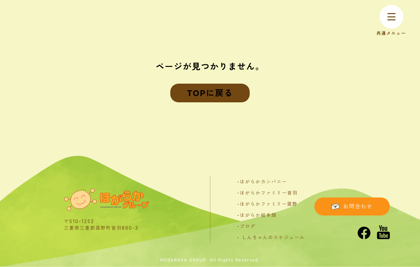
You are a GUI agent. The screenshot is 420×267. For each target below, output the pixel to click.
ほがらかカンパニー (263, 181)
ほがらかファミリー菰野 (269, 204)
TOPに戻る (210, 93)
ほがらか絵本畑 (258, 215)
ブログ (248, 226)
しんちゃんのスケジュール (273, 237)
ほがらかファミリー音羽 (269, 192)
